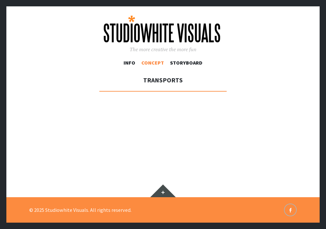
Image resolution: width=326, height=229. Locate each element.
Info (129, 62)
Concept (152, 62)
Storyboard (186, 62)
